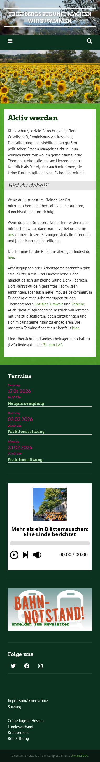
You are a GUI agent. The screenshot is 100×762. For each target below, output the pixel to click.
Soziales (41, 303)
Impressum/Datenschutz (28, 700)
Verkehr (77, 303)
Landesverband (20, 726)
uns (11, 234)
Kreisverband (19, 732)
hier (11, 257)
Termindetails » (50, 394)
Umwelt (56, 303)
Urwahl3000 (79, 756)
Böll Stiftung (18, 738)
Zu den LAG (53, 344)
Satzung (14, 706)
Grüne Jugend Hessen (26, 720)
